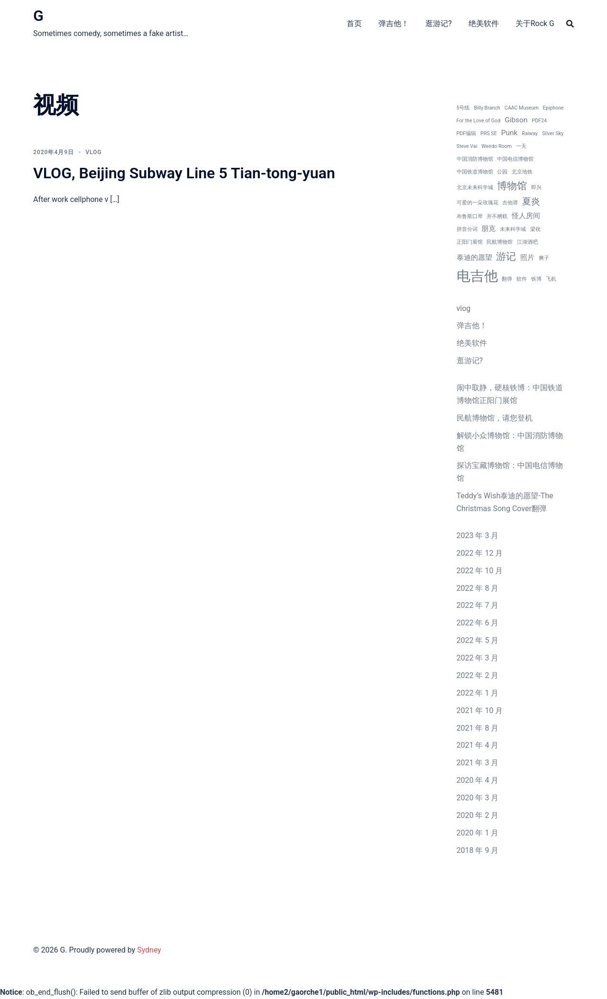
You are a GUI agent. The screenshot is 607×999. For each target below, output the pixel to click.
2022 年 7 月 (478, 605)
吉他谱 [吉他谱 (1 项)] (510, 203)
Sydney (149, 949)
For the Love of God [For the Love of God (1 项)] (479, 121)
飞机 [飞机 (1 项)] (551, 279)
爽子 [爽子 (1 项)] (544, 258)
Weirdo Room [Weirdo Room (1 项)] (496, 146)
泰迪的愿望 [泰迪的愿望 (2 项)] (474, 257)
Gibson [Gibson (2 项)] (516, 120)
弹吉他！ (393, 23)
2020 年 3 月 (478, 797)
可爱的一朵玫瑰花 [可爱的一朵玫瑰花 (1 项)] (477, 203)
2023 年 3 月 (478, 535)
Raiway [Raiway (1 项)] (530, 133)
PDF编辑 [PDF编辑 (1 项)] (467, 133)
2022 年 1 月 (478, 692)
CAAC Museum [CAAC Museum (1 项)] (522, 108)
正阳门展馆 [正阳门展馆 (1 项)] (470, 242)
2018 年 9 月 (478, 850)
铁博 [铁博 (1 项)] (536, 279)
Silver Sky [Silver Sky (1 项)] (552, 133)
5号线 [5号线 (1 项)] (463, 108)
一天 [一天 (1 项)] (521, 146)
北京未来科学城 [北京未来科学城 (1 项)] (475, 187)
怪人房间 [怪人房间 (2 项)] (526, 215)
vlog (93, 152)
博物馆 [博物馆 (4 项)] (512, 186)
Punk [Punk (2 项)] (509, 132)
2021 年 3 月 (478, 762)
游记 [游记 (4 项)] (506, 256)
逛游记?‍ (438, 23)
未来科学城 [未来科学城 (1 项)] (513, 229)
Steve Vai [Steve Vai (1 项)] (467, 146)
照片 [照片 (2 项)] (527, 257)
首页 (354, 23)
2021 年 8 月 (478, 728)
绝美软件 (484, 23)
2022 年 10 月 (480, 570)
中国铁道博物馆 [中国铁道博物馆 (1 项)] (475, 172)
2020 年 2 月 (478, 815)
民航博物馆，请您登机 (495, 417)
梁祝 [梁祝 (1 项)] (535, 229)
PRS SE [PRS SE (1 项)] (488, 133)
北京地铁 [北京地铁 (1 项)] (522, 172)
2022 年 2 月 (478, 675)
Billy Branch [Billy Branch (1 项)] (487, 108)
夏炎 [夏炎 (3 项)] (531, 201)
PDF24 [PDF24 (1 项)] (539, 121)
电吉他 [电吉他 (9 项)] (477, 276)
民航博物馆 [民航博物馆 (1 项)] (500, 242)
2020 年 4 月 (478, 780)
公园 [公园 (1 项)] (502, 172)
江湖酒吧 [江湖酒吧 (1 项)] (527, 242)
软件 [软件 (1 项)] (521, 279)
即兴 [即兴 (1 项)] (536, 187)
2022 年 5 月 (478, 640)
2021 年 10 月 (480, 710)
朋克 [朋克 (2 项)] (488, 228)
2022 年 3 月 (478, 657)
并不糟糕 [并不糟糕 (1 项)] (497, 216)
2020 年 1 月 (478, 832)
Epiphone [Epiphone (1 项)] (553, 108)
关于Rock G (534, 23)
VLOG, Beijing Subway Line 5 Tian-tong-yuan (184, 173)
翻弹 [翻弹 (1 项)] (507, 279)
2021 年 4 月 (478, 745)
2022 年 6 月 (478, 622)
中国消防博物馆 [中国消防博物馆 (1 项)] (475, 159)
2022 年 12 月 (480, 553)
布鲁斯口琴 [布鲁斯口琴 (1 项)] (470, 216)
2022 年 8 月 (478, 588)
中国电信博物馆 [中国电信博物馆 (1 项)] (515, 159)
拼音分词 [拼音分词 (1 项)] (467, 229)
